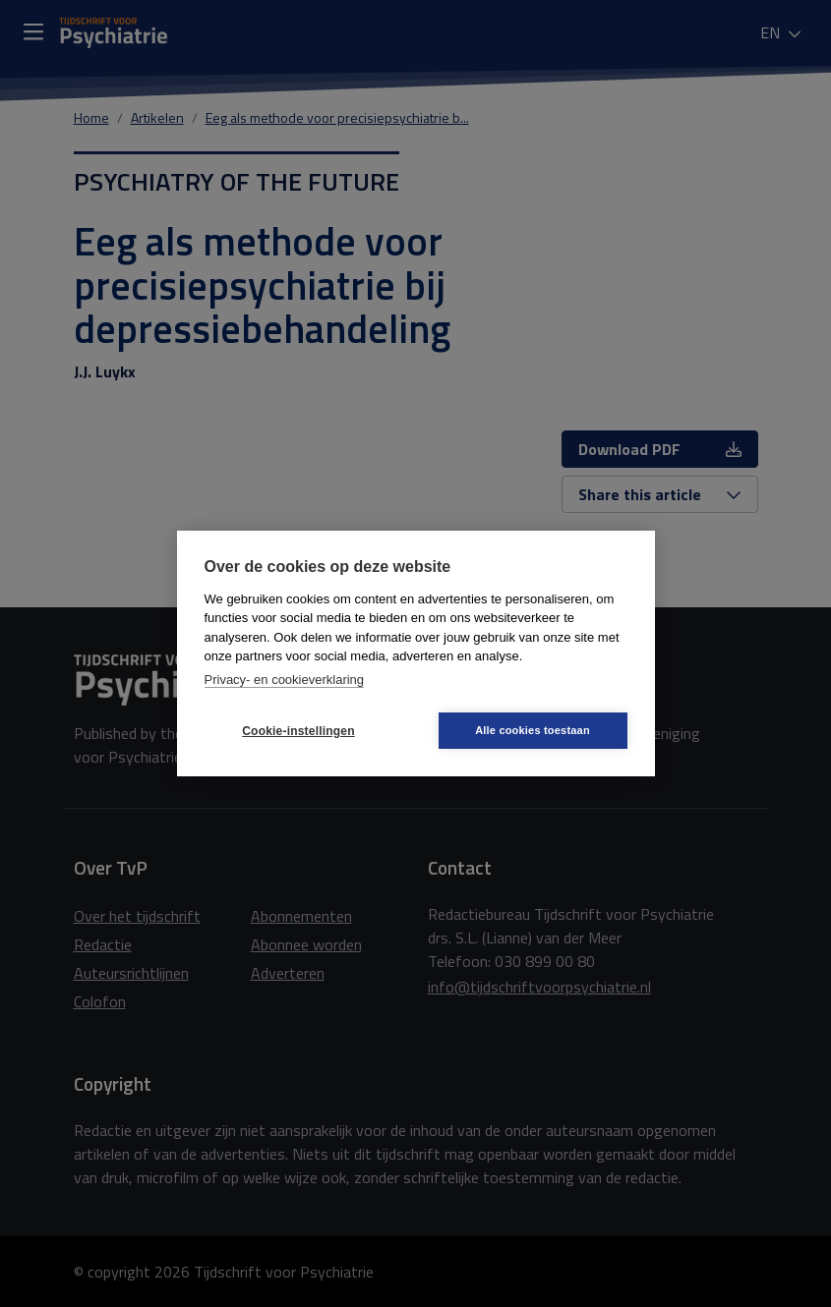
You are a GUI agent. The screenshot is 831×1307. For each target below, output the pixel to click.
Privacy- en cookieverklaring (285, 679)
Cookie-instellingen (298, 731)
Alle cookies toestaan (532, 730)
